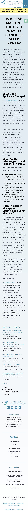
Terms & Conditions (14, 504)
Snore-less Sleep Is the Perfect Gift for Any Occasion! (13, 372)
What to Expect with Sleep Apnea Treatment (15, 478)
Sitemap (5, 501)
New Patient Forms (14, 446)
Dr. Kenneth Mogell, (9, 281)
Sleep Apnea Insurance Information (14, 450)
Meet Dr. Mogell (14, 439)
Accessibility (12, 501)
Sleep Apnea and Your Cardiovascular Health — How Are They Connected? (13, 342)
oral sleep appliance (11, 98)
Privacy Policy (20, 501)
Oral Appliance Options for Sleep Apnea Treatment (14, 474)
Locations (14, 454)
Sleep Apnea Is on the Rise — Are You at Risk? (12, 353)
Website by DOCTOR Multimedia (14, 507)
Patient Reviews (14, 486)
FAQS (14, 443)
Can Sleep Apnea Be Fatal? (11, 363)
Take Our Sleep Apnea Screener (15, 483)
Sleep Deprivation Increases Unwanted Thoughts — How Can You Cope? (12, 330)
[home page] (11, 4)
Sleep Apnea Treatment (15, 470)
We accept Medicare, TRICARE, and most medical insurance (14, 11)
